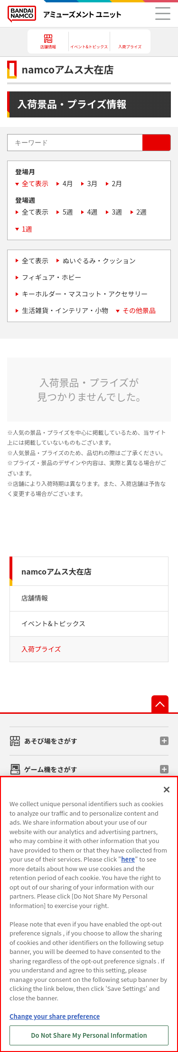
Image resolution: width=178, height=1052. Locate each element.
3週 (117, 211)
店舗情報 (34, 597)
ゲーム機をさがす (50, 769)
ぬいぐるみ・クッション (99, 260)
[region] (89, 914)
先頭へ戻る (160, 703)
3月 (92, 183)
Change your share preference (54, 1016)
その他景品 (139, 310)
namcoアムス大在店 (56, 571)
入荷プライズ (41, 649)
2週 (141, 211)
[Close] (166, 789)
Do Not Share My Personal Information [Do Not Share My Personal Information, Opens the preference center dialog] (89, 1035)
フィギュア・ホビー (51, 277)
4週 (92, 211)
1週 (27, 229)
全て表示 (35, 183)
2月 (117, 183)
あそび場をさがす (50, 741)
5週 (68, 211)
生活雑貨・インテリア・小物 (65, 310)
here (128, 858)
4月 (68, 183)
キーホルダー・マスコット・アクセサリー (85, 293)
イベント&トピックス (53, 623)
